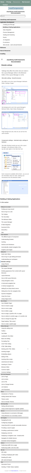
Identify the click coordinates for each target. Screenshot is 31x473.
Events (5, 37)
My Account (26, 2)
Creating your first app (8, 24)
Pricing (8, 2)
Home (2, 2)
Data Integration (7, 29)
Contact (5, 4)
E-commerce (6, 42)
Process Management (8, 32)
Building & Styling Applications (11, 27)
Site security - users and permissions (12, 44)
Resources (16, 2)
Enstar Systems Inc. (15, 470)
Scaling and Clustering (9, 34)
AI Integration (6, 39)
